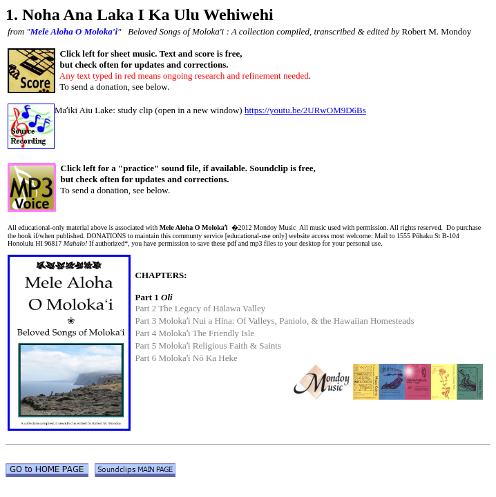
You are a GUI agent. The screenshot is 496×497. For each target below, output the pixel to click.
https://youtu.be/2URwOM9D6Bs (305, 110)
